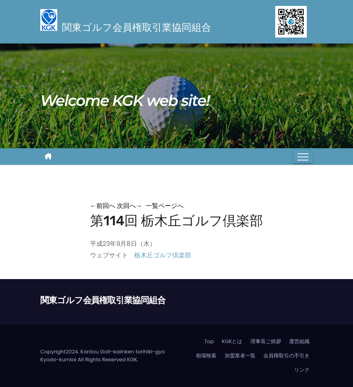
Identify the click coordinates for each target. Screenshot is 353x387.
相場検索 (206, 355)
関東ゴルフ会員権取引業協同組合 (102, 300)
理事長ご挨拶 (265, 341)
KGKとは (232, 341)
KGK (132, 359)
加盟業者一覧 (240, 355)
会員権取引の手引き (286, 355)
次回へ (129, 205)
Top (209, 341)
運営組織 (299, 341)
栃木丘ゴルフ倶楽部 (162, 255)
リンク (302, 370)
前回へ (102, 205)
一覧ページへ (165, 205)
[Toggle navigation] (303, 156)
